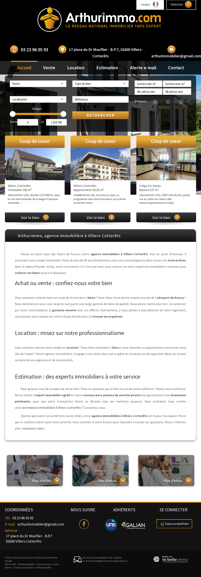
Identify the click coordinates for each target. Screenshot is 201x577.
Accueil (24, 68)
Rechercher (100, 115)
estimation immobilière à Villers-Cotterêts (52, 408)
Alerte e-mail (143, 68)
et (42, 122)
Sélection (177, 4)
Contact (176, 68)
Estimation (107, 68)
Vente (49, 68)
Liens (55, 564)
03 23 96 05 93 (34, 50)
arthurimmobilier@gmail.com (40, 524)
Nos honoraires (44, 564)
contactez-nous (33, 428)
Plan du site (10, 564)
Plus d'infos (46, 480)
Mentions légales (26, 564)
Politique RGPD (43, 567)
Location (76, 68)
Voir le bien (35, 217)
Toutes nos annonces (23, 567)
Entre (13, 122)
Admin (8, 567)
